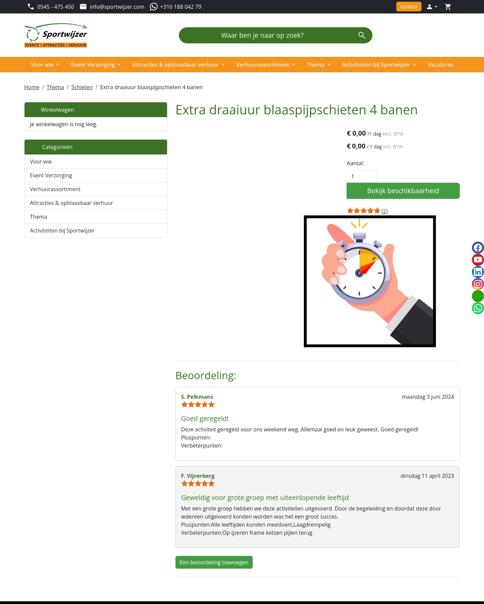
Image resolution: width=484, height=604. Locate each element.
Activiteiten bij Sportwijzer (378, 64)
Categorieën (51, 145)
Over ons (146, 530)
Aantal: (365, 162)
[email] (478, 296)
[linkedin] (56, 579)
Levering (256, 538)
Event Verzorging (93, 64)
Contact (408, 6)
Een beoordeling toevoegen (173, 465)
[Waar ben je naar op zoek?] (265, 35)
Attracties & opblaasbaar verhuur (176, 64)
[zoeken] (366, 35)
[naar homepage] (57, 35)
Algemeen (258, 530)
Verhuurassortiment (264, 64)
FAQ (362, 546)
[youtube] (43, 579)
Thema (317, 64)
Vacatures (442, 64)
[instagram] (70, 579)
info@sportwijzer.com (62, 552)
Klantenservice (375, 530)
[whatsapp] (478, 308)
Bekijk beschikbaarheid (408, 189)
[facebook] (29, 579)
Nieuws (144, 554)
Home (31, 86)
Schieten (82, 86)
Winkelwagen (52, 108)
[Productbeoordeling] (395, 210)
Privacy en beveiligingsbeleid (281, 546)
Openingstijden (376, 538)
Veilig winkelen (264, 554)
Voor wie (42, 64)
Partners (146, 546)
